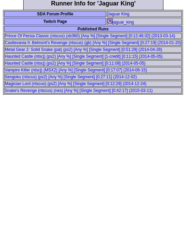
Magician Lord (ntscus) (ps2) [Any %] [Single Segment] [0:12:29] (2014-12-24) (75, 83)
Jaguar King (119, 14)
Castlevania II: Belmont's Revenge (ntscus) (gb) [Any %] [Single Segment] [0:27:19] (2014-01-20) (93, 42)
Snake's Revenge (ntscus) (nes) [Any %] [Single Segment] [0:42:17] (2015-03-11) (79, 90)
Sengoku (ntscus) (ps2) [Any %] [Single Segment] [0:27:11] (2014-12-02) (71, 76)
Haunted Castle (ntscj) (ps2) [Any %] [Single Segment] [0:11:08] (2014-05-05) (75, 63)
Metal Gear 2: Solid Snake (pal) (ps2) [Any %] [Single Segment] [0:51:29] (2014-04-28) (83, 49)
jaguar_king (121, 22)
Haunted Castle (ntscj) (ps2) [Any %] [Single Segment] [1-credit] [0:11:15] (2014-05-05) (84, 56)
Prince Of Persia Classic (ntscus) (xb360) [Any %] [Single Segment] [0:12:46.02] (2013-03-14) (90, 35)
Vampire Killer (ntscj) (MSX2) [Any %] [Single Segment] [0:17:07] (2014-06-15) (76, 70)
